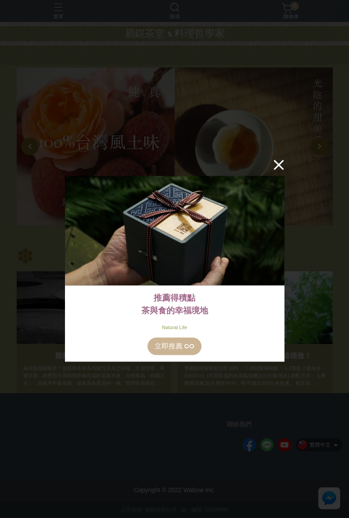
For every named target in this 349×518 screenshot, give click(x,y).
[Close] (279, 165)
